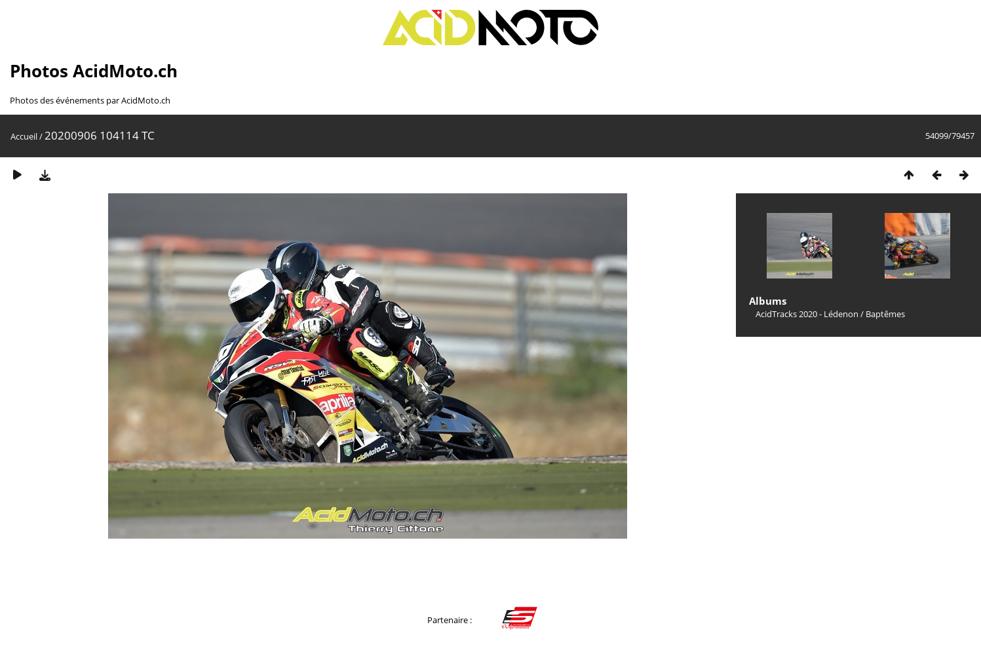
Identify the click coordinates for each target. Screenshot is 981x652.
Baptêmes (885, 314)
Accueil (23, 136)
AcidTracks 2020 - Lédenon (807, 314)
